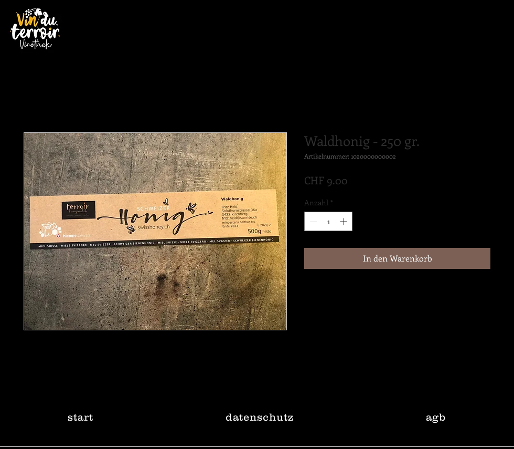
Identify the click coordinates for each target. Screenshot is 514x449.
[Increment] (344, 221)
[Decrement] (312, 221)
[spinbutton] (328, 221)
